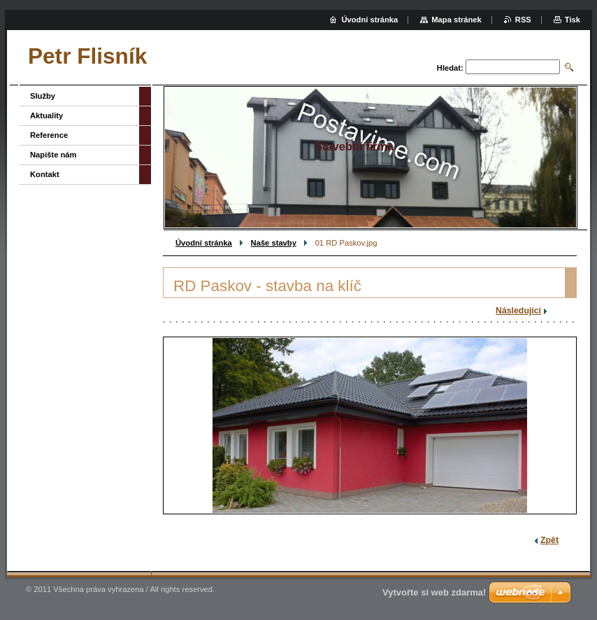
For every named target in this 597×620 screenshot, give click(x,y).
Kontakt (44, 174)
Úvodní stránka (203, 243)
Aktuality (46, 115)
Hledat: (450, 68)
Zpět (549, 540)
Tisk (572, 19)
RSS (523, 19)
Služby (42, 96)
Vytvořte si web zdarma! (434, 592)
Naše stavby (273, 243)
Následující (518, 311)
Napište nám (53, 154)
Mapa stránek (456, 19)
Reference (49, 135)
